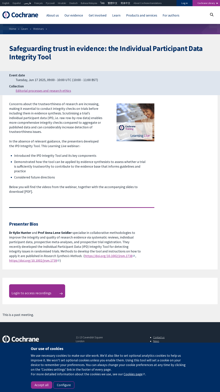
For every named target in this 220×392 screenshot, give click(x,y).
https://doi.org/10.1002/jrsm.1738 (109, 256)
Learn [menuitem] (116, 15)
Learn (24, 28)
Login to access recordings (31, 293)
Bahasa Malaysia (89, 3)
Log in (185, 3)
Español (17, 3)
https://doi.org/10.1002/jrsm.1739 (33, 260)
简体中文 (125, 3)
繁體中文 (112, 3)
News (156, 341)
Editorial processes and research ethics (43, 91)
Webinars (38, 28)
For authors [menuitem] (171, 15)
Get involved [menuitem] (98, 15)
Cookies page (133, 374)
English (5, 3)
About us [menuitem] (52, 15)
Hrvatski (62, 3)
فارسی (27, 3)
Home (12, 28)
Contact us (158, 337)
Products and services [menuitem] (141, 15)
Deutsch (73, 3)
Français (38, 3)
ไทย (102, 3)
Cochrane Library (206, 3)
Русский (50, 3)
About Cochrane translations (148, 3)
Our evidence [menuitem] (73, 15)
